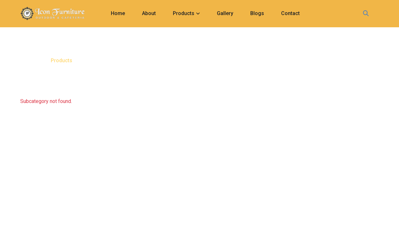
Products (183, 13)
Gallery (225, 13)
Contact (290, 13)
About (149, 13)
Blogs (257, 13)
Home (118, 13)
